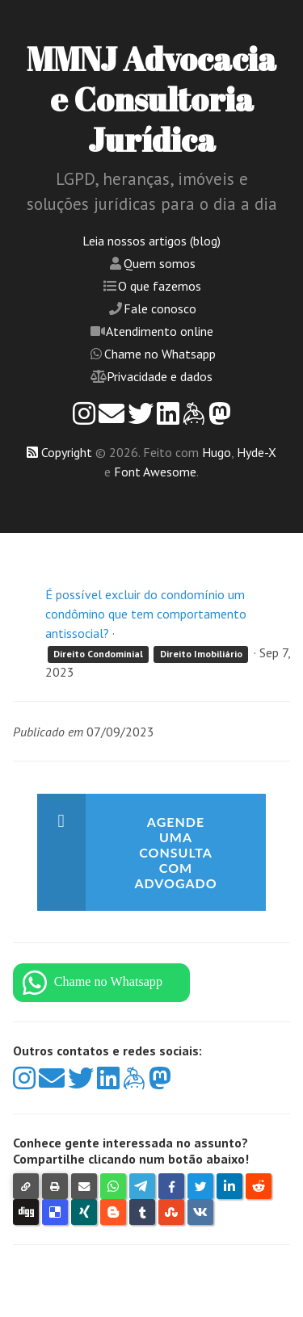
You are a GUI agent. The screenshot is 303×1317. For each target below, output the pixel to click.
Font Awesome (155, 471)
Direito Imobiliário (201, 654)
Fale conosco (160, 308)
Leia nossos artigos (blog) (151, 241)
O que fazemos (159, 286)
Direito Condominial (98, 654)
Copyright (66, 452)
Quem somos (160, 263)
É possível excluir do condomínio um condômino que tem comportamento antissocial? (145, 613)
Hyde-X (256, 452)
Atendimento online (159, 331)
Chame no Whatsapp (160, 354)
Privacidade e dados (160, 376)
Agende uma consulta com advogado (175, 852)
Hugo (216, 452)
